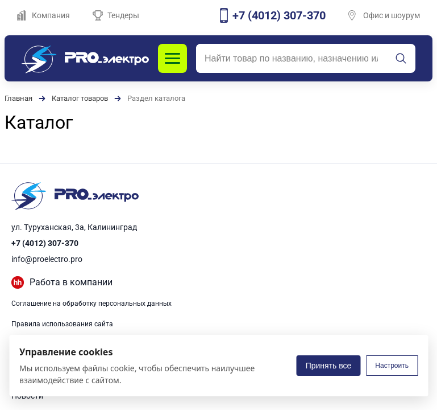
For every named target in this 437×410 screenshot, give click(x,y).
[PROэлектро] (85, 58)
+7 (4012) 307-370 (44, 243)
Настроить (392, 366)
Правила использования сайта (62, 324)
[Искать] (401, 58)
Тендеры (116, 15)
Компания (43, 15)
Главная (18, 98)
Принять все (329, 365)
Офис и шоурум (384, 15)
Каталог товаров (80, 98)
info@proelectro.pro (46, 259)
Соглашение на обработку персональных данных (91, 304)
